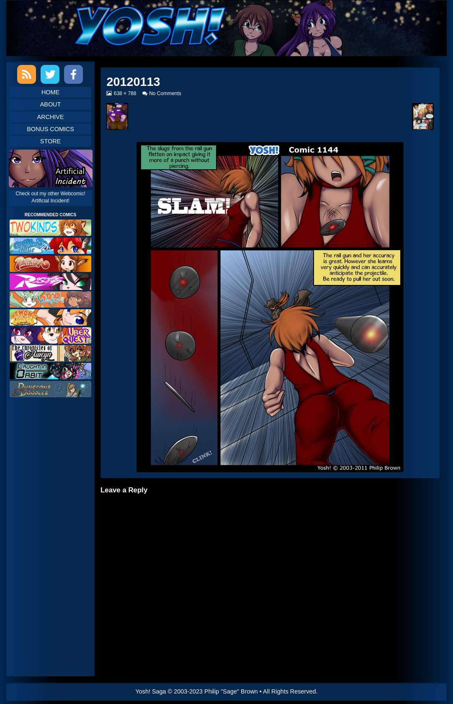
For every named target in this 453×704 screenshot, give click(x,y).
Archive (50, 117)
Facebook (73, 74)
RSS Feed (26, 74)
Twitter (50, 74)
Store (50, 141)
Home (50, 92)
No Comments (165, 93)
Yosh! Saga (151, 691)
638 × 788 (124, 93)
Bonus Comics (50, 129)
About (50, 104)
